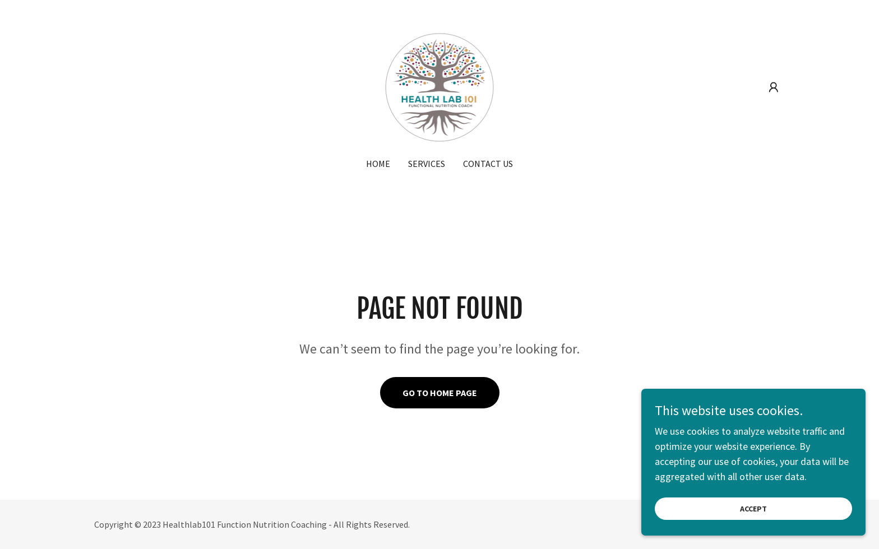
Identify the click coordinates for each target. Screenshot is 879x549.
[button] (773, 87)
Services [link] (426, 163)
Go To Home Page (440, 392)
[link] (439, 86)
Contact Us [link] (488, 163)
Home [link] (378, 163)
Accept (753, 524)
